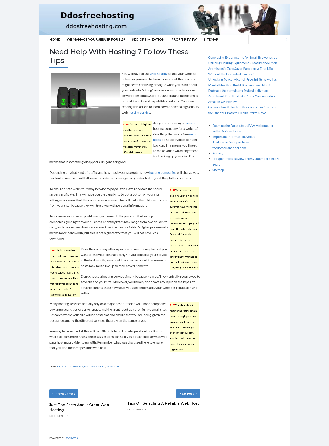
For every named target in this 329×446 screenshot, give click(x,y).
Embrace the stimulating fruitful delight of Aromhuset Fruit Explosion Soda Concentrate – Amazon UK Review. (241, 96)
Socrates (71, 438)
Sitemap (211, 39)
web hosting (159, 73)
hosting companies (162, 172)
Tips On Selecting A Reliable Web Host (163, 403)
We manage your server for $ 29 (96, 39)
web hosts (113, 366)
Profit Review (184, 39)
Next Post (188, 393)
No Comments (58, 415)
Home (54, 39)
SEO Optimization (148, 39)
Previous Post (63, 393)
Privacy (217, 153)
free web (191, 123)
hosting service (139, 112)
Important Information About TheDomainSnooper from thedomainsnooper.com (233, 142)
